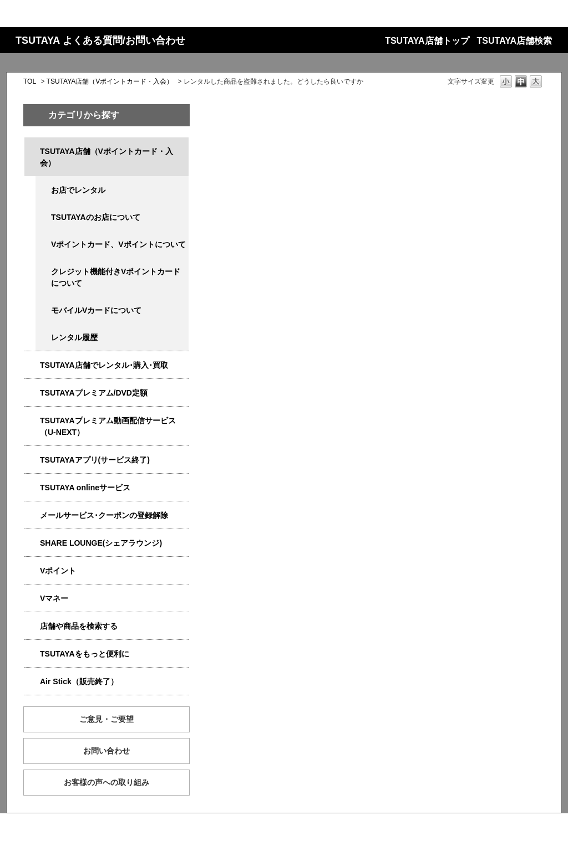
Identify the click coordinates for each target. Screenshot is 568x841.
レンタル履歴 (74, 337)
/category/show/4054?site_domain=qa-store (32, 365)
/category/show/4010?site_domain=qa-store (32, 488)
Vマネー (54, 598)
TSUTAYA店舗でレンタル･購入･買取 (104, 365)
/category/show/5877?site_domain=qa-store (32, 543)
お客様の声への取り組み (106, 782)
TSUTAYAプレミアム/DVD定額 (94, 392)
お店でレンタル (78, 190)
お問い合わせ (106, 750)
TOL (29, 81)
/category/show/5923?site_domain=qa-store (32, 421)
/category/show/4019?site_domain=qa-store (32, 460)
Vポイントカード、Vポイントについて (118, 244)
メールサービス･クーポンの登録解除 (104, 515)
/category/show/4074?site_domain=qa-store (32, 571)
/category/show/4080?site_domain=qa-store (32, 515)
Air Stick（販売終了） (79, 681)
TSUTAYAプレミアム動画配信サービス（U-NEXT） (108, 426)
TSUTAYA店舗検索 (514, 40)
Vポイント (58, 570)
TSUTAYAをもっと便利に (84, 653)
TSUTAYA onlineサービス (85, 487)
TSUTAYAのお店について (95, 217)
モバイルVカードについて (96, 310)
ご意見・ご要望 (106, 719)
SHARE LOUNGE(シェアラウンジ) (101, 543)
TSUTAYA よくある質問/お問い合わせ (100, 40)
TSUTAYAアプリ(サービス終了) (95, 459)
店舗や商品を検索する (79, 626)
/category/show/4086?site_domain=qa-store (32, 626)
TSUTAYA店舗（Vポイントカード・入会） (110, 81)
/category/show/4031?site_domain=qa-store (32, 393)
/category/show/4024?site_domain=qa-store (32, 654)
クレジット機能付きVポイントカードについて (115, 277)
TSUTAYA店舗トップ (427, 40)
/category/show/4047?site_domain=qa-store (32, 151)
